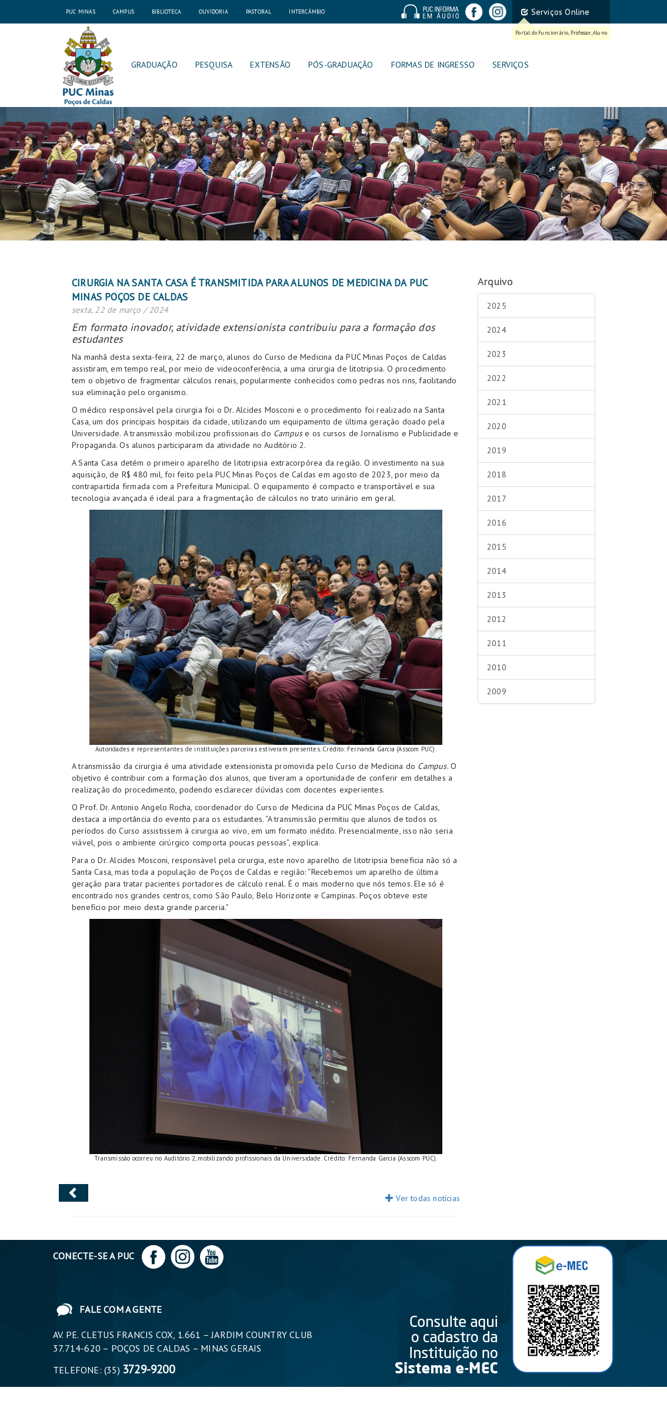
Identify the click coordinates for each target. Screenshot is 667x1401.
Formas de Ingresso (433, 64)
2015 (496, 546)
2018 (496, 474)
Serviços (510, 64)
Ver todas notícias (422, 1198)
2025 (496, 305)
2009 (496, 691)
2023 (496, 354)
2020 (496, 426)
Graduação (154, 64)
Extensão (270, 64)
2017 (496, 498)
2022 (496, 378)
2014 (496, 571)
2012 (496, 619)
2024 (496, 330)
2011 (496, 643)
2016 (496, 522)
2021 (496, 402)
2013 (496, 595)
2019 (496, 450)
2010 (496, 667)
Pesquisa (214, 64)
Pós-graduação (340, 64)
